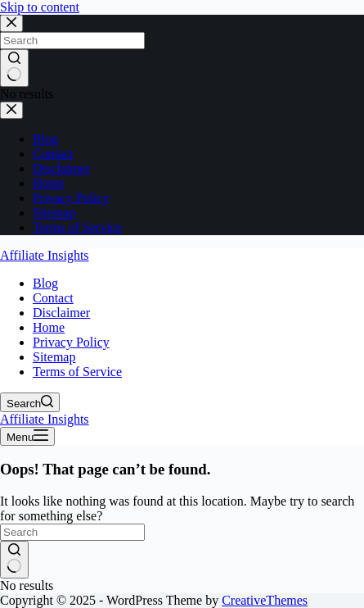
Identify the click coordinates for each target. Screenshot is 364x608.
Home (49, 327)
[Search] (30, 402)
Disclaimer (61, 313)
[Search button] (14, 560)
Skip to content (39, 7)
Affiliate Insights (44, 255)
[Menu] (27, 436)
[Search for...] (72, 532)
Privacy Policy (71, 342)
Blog (45, 283)
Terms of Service (77, 372)
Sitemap (54, 357)
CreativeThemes (265, 600)
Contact (53, 298)
